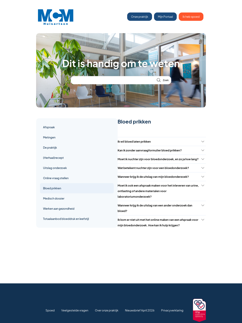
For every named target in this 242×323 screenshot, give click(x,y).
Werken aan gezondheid (58, 208)
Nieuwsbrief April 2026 (139, 310)
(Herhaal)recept (53, 157)
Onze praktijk (139, 16)
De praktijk (50, 147)
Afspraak (49, 127)
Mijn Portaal (165, 16)
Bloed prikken (52, 188)
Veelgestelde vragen (74, 310)
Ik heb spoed (191, 16)
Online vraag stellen (56, 178)
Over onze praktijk (106, 310)
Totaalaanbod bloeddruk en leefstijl (61, 221)
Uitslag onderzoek (55, 168)
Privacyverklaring (172, 310)
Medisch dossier (53, 198)
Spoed (50, 310)
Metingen (49, 137)
